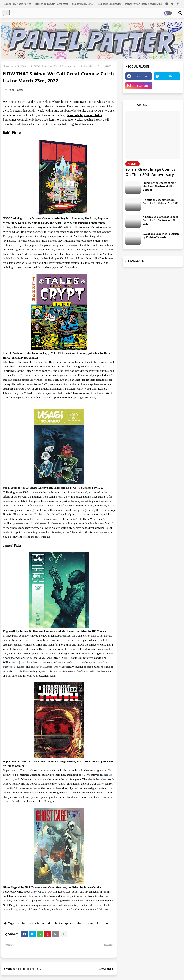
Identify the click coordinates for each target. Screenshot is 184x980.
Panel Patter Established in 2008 (143, 3)
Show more (106, 968)
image (89, 923)
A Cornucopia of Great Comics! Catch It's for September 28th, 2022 (161, 220)
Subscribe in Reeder (110, 3)
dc (49, 923)
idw (79, 923)
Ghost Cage (37, 891)
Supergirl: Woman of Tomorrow (56, 671)
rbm (15, 66)
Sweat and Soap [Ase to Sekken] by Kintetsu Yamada (161, 235)
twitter (169, 76)
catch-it (22, 923)
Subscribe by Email (83, 3)
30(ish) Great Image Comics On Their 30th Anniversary (150, 172)
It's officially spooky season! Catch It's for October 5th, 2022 (161, 201)
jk (97, 923)
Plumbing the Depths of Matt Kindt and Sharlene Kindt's (159, 186)
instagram (141, 85)
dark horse (37, 923)
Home (6, 66)
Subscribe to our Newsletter (52, 3)
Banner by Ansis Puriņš (18, 3)
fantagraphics (64, 923)
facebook (141, 76)
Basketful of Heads (13, 666)
